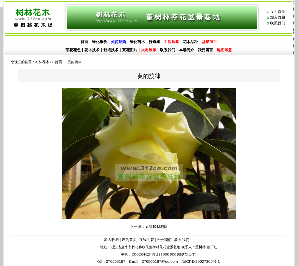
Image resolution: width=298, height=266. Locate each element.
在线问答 (146, 239)
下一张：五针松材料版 (149, 226)
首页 (58, 62)
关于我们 (164, 239)
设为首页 (277, 11)
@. (160, 261)
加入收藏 (277, 17)
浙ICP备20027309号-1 (200, 261)
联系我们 (277, 23)
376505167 (115, 261)
